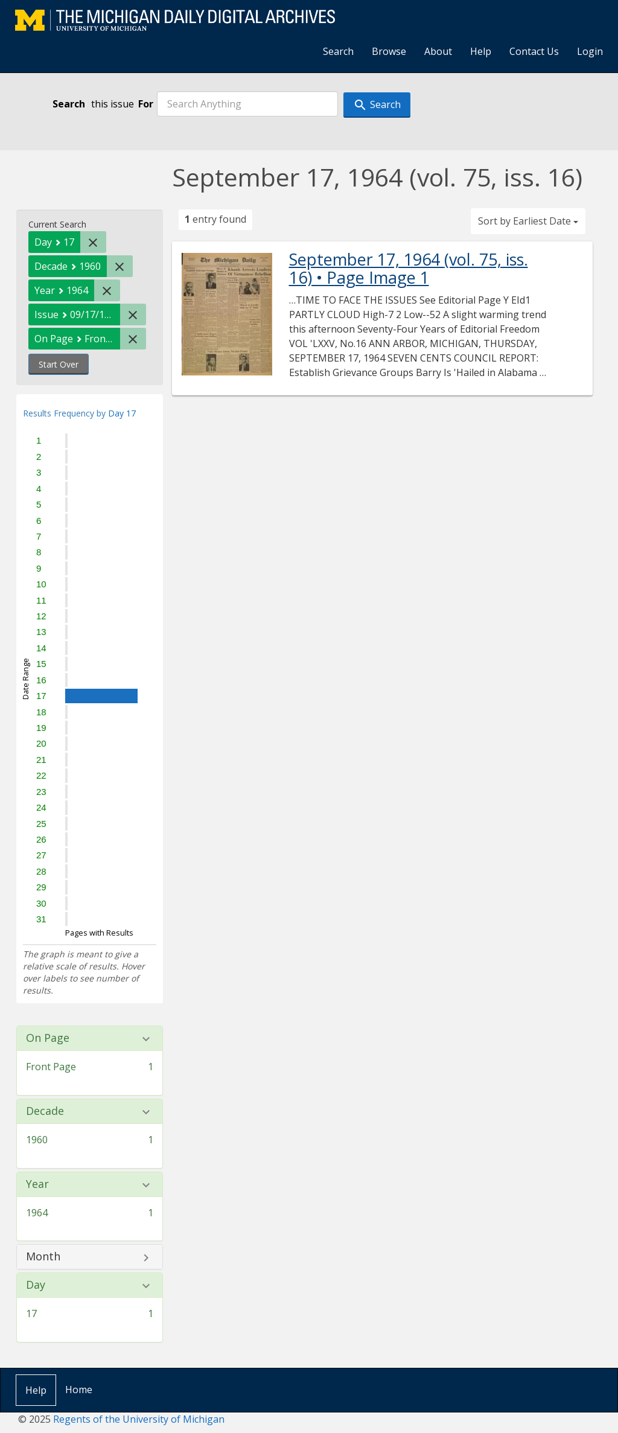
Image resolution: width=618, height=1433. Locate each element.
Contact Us (534, 51)
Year (37, 1184)
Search (338, 51)
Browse (389, 51)
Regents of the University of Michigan (139, 1419)
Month (43, 1257)
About (438, 51)
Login (590, 51)
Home (78, 1389)
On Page (47, 1038)
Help (480, 51)
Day (35, 1285)
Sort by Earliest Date (528, 221)
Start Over (58, 364)
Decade (45, 1111)
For (145, 103)
